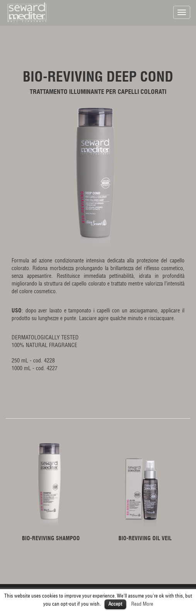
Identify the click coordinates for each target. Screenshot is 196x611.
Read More (142, 604)
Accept (115, 604)
